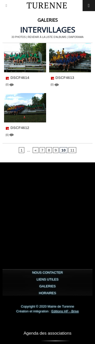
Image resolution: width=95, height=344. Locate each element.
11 (72, 150)
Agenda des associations (47, 333)
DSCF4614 (19, 77)
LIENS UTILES (47, 279)
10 (63, 150)
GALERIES (47, 286)
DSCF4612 (19, 128)
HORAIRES (47, 293)
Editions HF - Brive (65, 311)
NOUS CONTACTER (47, 272)
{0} (10, 84)
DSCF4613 (64, 77)
